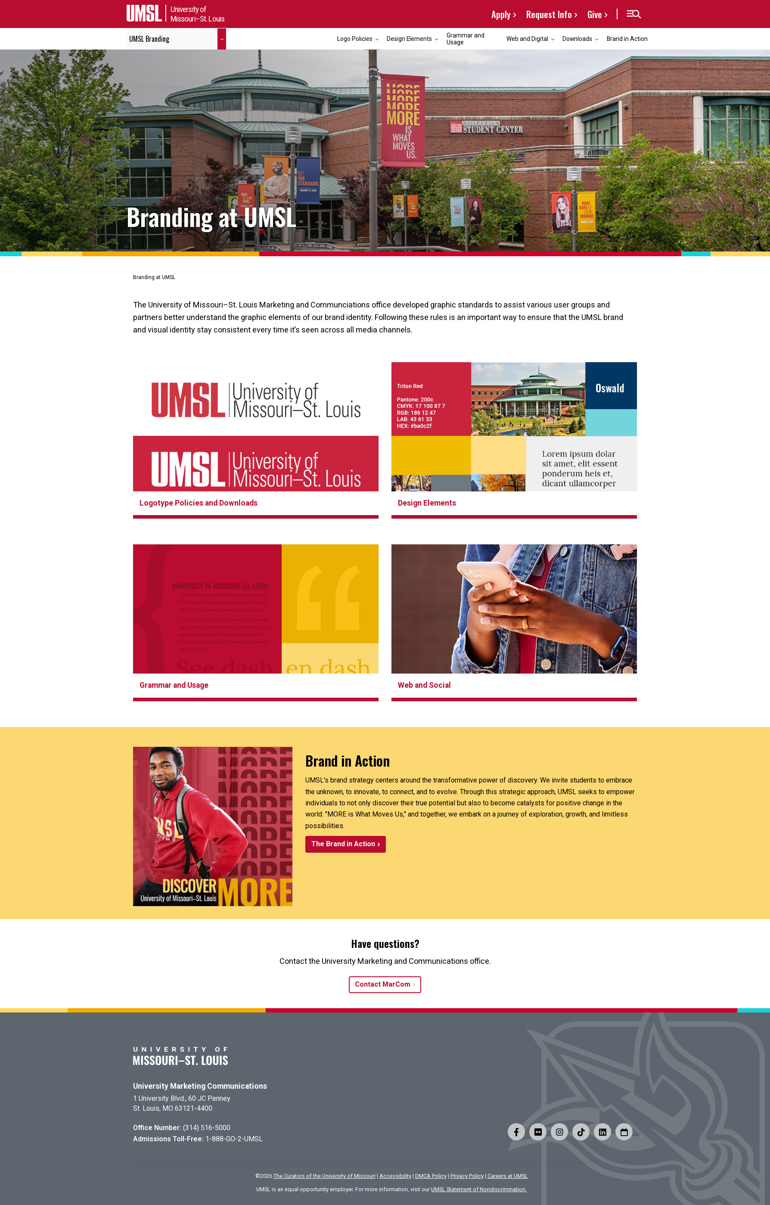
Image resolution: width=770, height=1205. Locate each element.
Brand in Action (627, 38)
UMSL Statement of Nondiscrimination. (479, 1189)
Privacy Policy (467, 1176)
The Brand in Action (343, 844)
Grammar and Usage (465, 38)
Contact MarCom (382, 984)
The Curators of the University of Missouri (324, 1176)
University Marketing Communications (200, 1086)
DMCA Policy (431, 1176)
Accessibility (395, 1176)
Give (594, 14)
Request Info (549, 14)
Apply (501, 14)
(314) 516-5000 (206, 1128)
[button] (633, 14)
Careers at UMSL (507, 1176)
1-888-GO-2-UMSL (234, 1139)
